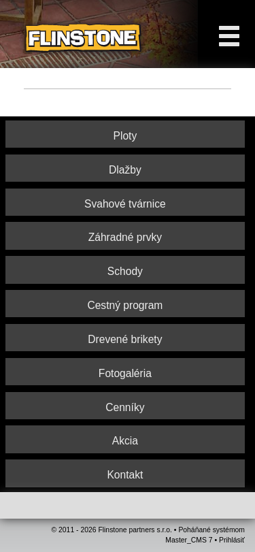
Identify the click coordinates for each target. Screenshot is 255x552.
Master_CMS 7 (188, 540)
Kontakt (125, 475)
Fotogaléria (125, 373)
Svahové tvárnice (125, 204)
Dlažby (125, 170)
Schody (125, 271)
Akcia (125, 441)
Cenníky (124, 407)
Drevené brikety (125, 339)
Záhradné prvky (125, 237)
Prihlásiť (232, 540)
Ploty (125, 136)
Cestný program (125, 305)
